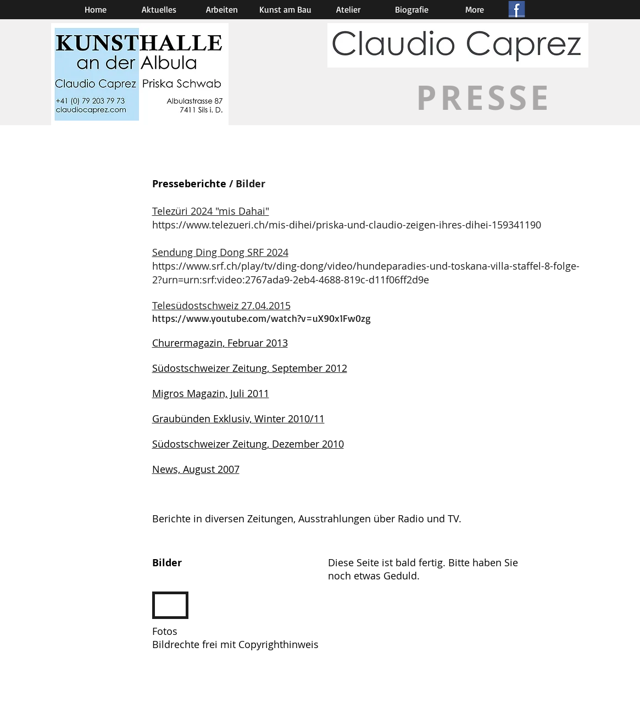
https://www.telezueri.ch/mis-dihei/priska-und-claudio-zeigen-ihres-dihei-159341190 (346, 224)
